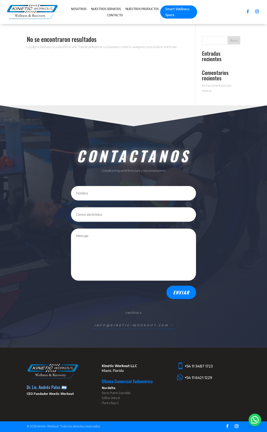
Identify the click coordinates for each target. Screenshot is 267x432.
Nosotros (79, 9)
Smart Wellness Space (177, 12)
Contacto (115, 15)
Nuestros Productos (142, 9)
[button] (255, 420)
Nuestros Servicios (106, 9)
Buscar (234, 40)
